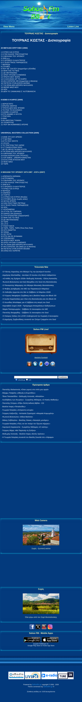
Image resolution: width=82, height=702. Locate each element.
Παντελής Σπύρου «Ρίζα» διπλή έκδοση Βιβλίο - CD (23, 403)
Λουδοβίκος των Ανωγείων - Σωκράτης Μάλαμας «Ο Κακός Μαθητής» (30, 400)
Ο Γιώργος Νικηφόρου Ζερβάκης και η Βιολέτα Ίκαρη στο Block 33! (29, 295)
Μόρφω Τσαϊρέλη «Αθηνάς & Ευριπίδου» (18, 393)
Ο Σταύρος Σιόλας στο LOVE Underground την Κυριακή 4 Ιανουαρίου (30, 316)
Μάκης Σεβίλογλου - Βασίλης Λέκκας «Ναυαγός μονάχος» (25, 420)
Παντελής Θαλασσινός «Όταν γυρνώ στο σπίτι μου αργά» (25, 389)
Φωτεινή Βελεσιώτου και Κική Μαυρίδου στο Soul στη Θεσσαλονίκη (30, 282)
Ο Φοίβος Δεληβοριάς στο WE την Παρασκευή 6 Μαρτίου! (26, 289)
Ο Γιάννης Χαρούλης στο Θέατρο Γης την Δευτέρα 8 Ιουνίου (27, 272)
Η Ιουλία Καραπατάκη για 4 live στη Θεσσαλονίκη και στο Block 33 (29, 299)
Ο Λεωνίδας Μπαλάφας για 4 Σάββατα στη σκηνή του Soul (26, 302)
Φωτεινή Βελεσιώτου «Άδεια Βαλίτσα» (17, 417)
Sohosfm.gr (36, 684)
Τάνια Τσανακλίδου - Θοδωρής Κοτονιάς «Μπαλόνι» (23, 396)
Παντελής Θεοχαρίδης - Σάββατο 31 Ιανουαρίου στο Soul (25, 312)
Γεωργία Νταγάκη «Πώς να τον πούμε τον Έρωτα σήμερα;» (26, 424)
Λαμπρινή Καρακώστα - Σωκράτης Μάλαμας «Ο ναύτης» (25, 427)
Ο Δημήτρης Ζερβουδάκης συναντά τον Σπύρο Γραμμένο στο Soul (29, 319)
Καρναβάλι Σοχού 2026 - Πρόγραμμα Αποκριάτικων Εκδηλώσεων (29, 306)
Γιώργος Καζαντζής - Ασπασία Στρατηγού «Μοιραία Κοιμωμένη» (28, 413)
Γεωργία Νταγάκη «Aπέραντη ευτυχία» (17, 410)
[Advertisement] (41, 480)
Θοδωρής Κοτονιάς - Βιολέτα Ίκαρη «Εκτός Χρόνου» (23, 434)
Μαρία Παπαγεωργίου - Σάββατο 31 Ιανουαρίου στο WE (25, 309)
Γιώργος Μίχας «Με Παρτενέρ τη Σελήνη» (19, 430)
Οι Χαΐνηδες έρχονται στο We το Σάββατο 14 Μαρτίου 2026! (27, 292)
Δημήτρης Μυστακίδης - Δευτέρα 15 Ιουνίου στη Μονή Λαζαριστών (29, 275)
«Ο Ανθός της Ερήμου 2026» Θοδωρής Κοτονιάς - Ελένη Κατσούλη (30, 278)
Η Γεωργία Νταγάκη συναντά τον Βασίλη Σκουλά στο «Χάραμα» (28, 437)
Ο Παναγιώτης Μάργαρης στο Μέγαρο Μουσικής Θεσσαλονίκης (28, 285)
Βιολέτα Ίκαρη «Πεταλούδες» (14, 406)
